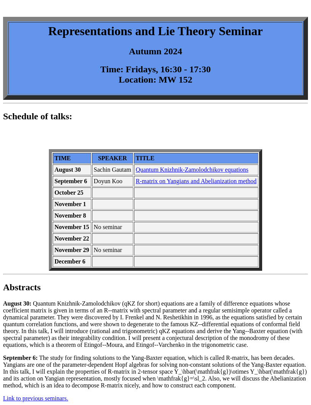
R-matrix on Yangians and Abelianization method (196, 181)
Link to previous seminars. (35, 398)
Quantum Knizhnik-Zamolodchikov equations (192, 169)
